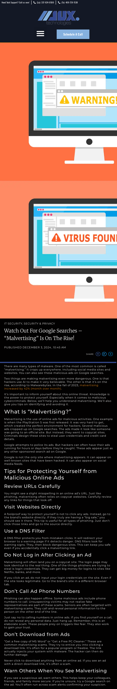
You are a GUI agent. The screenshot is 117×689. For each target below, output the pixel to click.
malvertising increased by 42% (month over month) (51, 387)
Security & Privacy (39, 323)
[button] (40, 33)
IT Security (13, 323)
